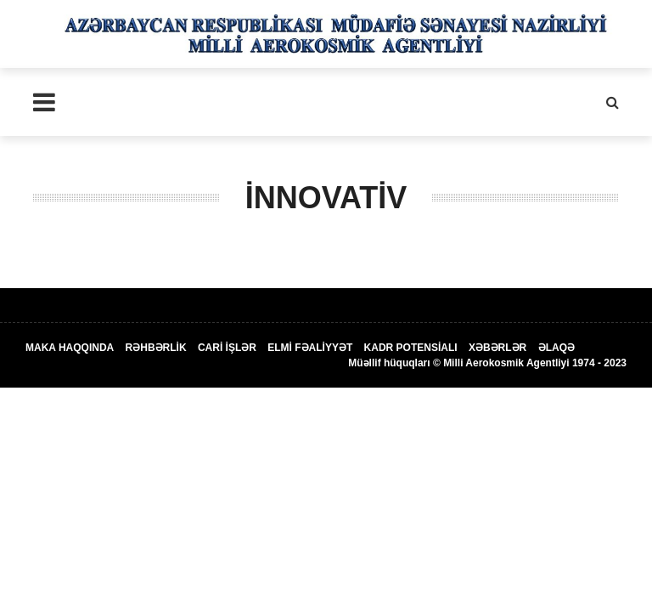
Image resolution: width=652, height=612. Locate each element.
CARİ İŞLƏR (227, 348)
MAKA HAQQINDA (69, 348)
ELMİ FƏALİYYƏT (309, 348)
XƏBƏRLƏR (497, 348)
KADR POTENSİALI (411, 348)
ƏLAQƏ (556, 348)
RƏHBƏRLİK (156, 348)
